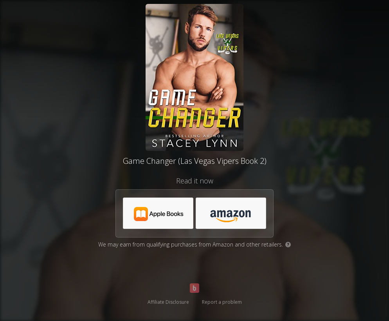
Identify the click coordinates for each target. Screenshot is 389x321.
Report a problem (222, 302)
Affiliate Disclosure (168, 302)
